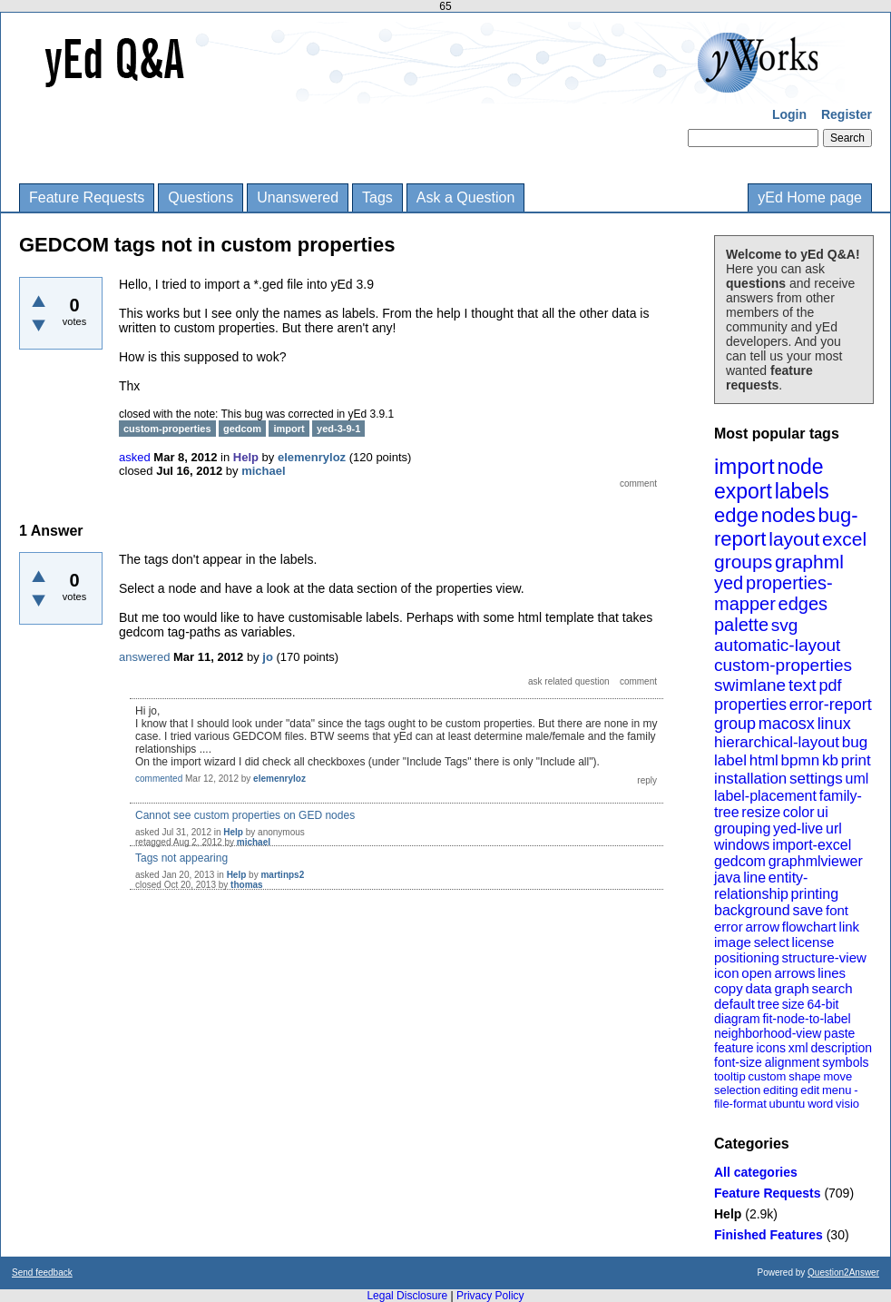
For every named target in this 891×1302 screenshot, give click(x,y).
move (837, 1076)
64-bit (822, 1004)
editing (780, 1090)
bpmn (800, 760)
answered (144, 657)
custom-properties (783, 665)
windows (741, 845)
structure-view (824, 957)
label (730, 760)
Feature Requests (86, 197)
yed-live (798, 828)
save (807, 910)
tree (768, 1004)
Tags (377, 197)
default (734, 1003)
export (743, 491)
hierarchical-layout (776, 742)
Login (789, 114)
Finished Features (768, 1235)
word (820, 1103)
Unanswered (297, 197)
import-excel (811, 845)
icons (771, 1048)
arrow (762, 926)
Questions (200, 197)
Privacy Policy (490, 1295)
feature (734, 1048)
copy (728, 988)
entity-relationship (761, 886)
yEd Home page (810, 197)
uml (856, 778)
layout (794, 538)
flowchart (809, 926)
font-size (738, 1062)
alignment (792, 1062)
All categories (756, 1172)
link (849, 926)
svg (784, 625)
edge (736, 515)
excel (844, 538)
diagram (737, 1018)
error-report (830, 704)
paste (839, 1033)
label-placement (765, 796)
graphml (809, 561)
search (832, 988)
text (802, 685)
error (728, 926)
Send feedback (42, 1272)
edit (809, 1090)
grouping (742, 828)
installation (750, 778)
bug (854, 742)
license (813, 942)
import (744, 466)
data (758, 988)
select (771, 942)
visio (847, 1103)
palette (741, 625)
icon (726, 973)
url (834, 828)
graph (791, 988)
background (752, 910)
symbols (845, 1062)
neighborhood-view (767, 1033)
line (754, 877)
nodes (788, 515)
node (800, 466)
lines (832, 973)
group (735, 724)
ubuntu (787, 1103)
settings (816, 778)
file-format (740, 1103)
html (763, 760)
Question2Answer (843, 1272)
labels (802, 491)
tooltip (730, 1076)
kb (830, 760)
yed (728, 583)
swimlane (750, 685)
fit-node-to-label (806, 1018)
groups (743, 561)
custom (767, 1076)
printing (814, 894)
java (727, 877)
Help (727, 1214)
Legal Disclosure (407, 1295)
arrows (794, 973)
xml (798, 1048)
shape (804, 1076)
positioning (746, 957)
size (793, 1004)
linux (834, 724)
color (799, 812)
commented (158, 779)
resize (760, 812)
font (837, 910)
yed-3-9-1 (338, 428)
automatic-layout (777, 645)
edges (803, 604)
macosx (787, 724)
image (732, 942)
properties (750, 704)
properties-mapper (773, 593)
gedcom (740, 861)
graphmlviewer (816, 861)
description (841, 1048)
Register (846, 114)
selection (737, 1090)
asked (135, 457)
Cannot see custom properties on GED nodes (245, 815)
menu (837, 1090)
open (756, 973)
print (856, 760)
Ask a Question (465, 197)
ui (822, 812)
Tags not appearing (181, 858)
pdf (829, 685)
